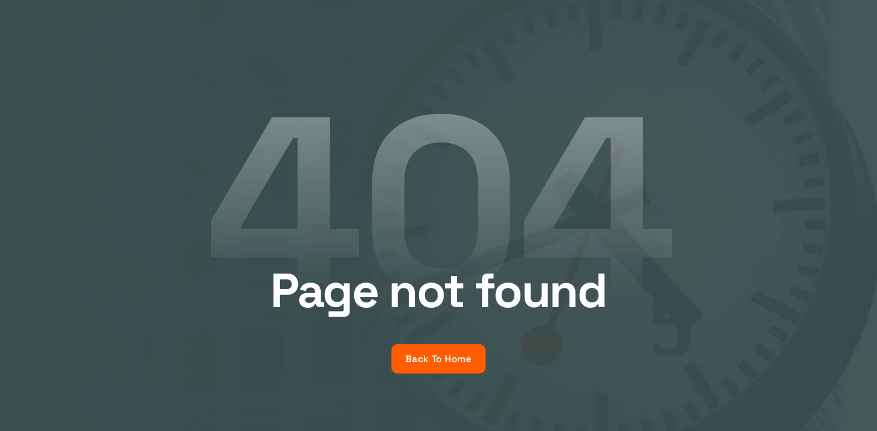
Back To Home (438, 359)
